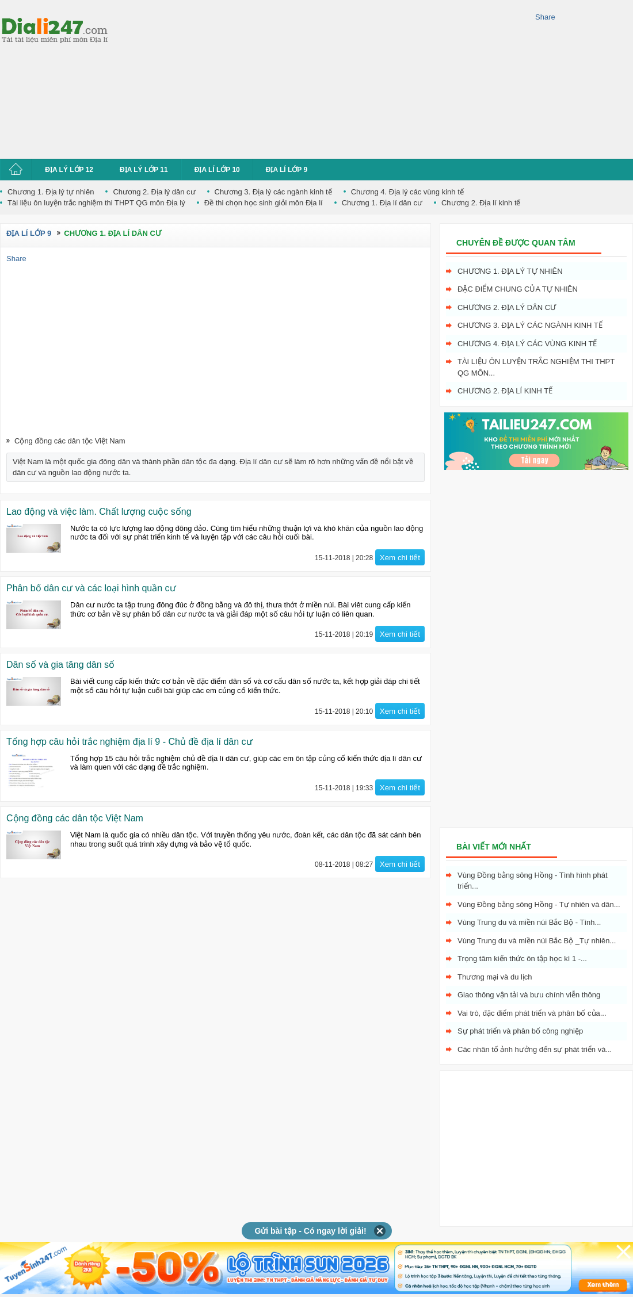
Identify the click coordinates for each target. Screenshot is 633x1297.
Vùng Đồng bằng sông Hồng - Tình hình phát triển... (532, 881)
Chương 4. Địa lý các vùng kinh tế (407, 192)
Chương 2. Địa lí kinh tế (481, 202)
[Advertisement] (206, 78)
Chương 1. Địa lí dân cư (382, 202)
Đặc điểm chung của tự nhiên (517, 289)
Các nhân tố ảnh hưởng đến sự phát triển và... (534, 1049)
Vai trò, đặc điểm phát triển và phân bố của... (532, 1013)
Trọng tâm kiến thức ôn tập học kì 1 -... (522, 958)
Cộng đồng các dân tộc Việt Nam (69, 441)
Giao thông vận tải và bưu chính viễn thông (528, 994)
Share (545, 17)
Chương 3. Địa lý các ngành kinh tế (273, 192)
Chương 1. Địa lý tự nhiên (50, 192)
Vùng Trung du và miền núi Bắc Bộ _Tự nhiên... (536, 940)
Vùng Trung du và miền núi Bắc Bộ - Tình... (529, 922)
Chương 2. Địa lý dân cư (154, 192)
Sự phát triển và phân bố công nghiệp (520, 1031)
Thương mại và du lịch (494, 977)
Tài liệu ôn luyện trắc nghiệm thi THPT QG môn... (536, 367)
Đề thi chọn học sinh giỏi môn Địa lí (263, 202)
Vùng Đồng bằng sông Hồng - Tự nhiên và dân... (538, 904)
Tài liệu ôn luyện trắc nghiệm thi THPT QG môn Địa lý (96, 202)
